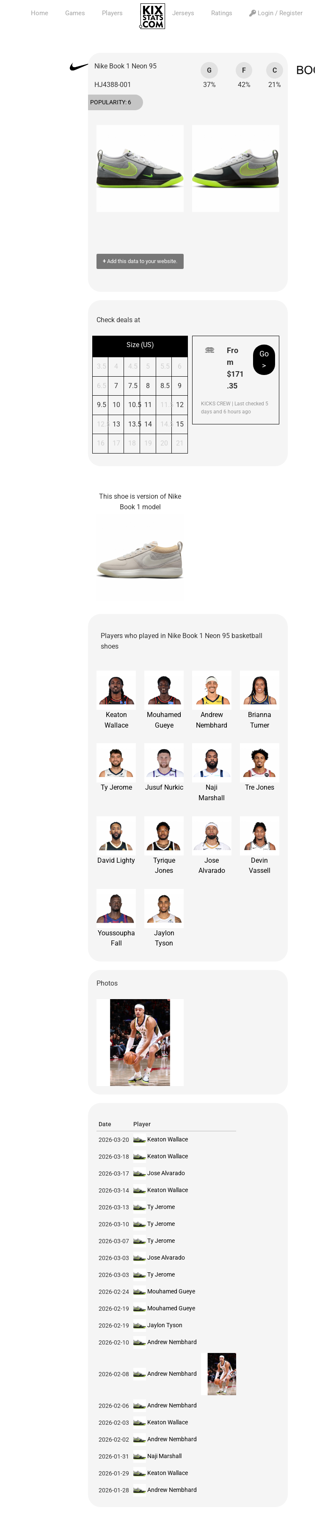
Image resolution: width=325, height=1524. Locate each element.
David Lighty (116, 840)
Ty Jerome (116, 767)
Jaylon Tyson (164, 918)
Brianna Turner (259, 700)
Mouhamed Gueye (164, 700)
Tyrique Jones (164, 845)
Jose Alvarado (211, 845)
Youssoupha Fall (116, 918)
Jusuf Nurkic (164, 767)
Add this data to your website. (140, 261)
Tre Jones (259, 767)
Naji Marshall (211, 772)
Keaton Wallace (116, 700)
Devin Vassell (259, 845)
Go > (264, 359)
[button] (107, 168)
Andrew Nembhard (211, 700)
